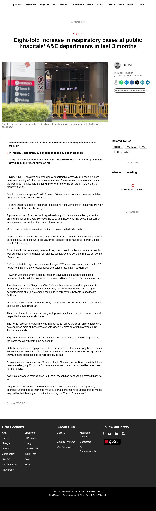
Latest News (30, 16)
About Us (61, 433)
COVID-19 (131, 147)
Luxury (28, 443)
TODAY (100, 16)
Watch (121, 16)
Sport (27, 459)
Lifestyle (111, 16)
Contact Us (85, 442)
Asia (54, 16)
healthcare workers (122, 152)
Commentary (78, 16)
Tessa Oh (127, 65)
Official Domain (54, 495)
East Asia (64, 16)
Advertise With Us (66, 442)
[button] (130, 90)
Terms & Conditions (70, 495)
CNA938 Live (31, 448)
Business (6, 438)
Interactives (30, 454)
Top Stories (16, 16)
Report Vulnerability (100, 495)
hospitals (117, 147)
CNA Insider (31, 438)
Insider (90, 16)
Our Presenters (64, 447)
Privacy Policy (85, 495)
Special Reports (10, 464)
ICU (143, 147)
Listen (130, 16)
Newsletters (8, 470)
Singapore (44, 16)
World (28, 464)
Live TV (6, 459)
